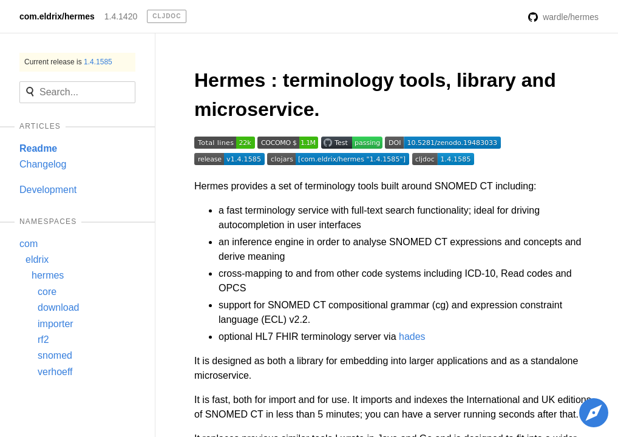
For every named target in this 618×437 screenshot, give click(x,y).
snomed (55, 355)
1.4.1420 (121, 16)
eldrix (37, 259)
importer (55, 324)
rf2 (43, 339)
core (47, 291)
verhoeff (55, 372)
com (28, 244)
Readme (38, 148)
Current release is (68, 62)
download (59, 307)
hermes (48, 275)
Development (47, 190)
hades (412, 336)
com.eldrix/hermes (57, 16)
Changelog (42, 164)
